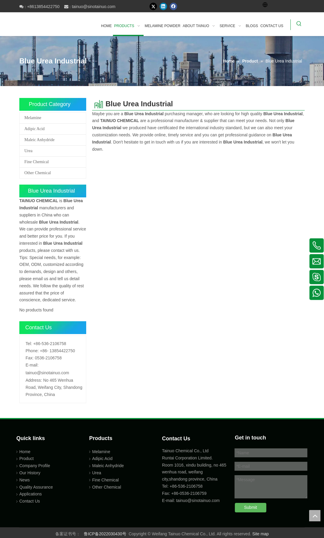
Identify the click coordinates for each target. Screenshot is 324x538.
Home (24, 451)
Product (26, 458)
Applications (30, 494)
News (24, 480)
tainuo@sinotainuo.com (94, 6)
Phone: (32, 350)
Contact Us (29, 501)
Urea (28, 151)
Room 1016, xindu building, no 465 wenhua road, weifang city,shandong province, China (194, 472)
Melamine (32, 118)
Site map (260, 533)
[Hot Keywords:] (299, 24)
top (314, 515)
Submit (250, 507)
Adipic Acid (34, 129)
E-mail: (32, 365)
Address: (34, 380)
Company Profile (34, 465)
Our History (29, 472)
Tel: (29, 343)
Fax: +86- (171, 493)
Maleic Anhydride (39, 140)
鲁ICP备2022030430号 (105, 533)
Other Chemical (37, 173)
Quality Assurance (36, 487)
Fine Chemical (36, 162)
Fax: (30, 357)
